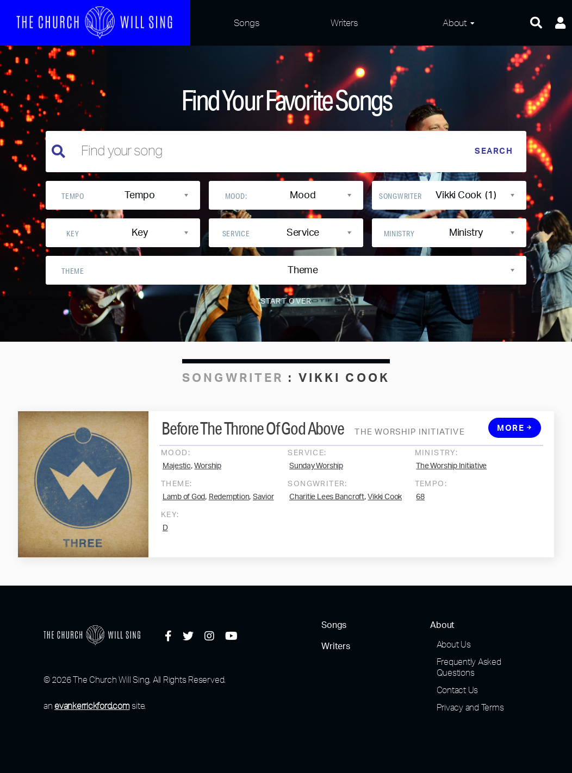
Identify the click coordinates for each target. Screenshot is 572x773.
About (455, 22)
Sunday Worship (316, 475)
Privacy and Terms (470, 707)
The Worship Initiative (451, 475)
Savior (263, 506)
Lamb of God (184, 506)
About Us (454, 644)
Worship (207, 475)
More (514, 437)
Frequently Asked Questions (469, 666)
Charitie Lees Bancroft (326, 506)
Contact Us (457, 689)
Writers (344, 22)
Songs (247, 22)
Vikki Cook (385, 506)
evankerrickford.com (91, 705)
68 (420, 506)
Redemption (229, 506)
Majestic (177, 475)
